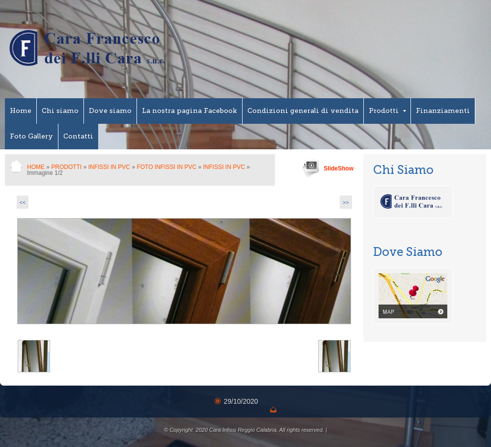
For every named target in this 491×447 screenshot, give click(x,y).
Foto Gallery (31, 136)
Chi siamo (60, 111)
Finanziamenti (443, 111)
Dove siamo (110, 111)
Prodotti (387, 111)
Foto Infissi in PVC (166, 167)
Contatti (78, 136)
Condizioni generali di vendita (302, 111)
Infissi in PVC (109, 167)
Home (20, 111)
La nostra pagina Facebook (189, 111)
